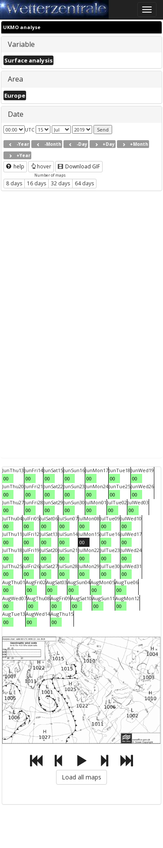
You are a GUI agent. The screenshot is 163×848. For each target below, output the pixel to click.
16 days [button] (36, 183)
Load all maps (81, 777)
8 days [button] (14, 183)
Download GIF (79, 166)
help (15, 166)
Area (15, 79)
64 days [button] (84, 183)
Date (15, 114)
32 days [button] (60, 183)
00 (6, 478)
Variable (21, 44)
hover (41, 166)
